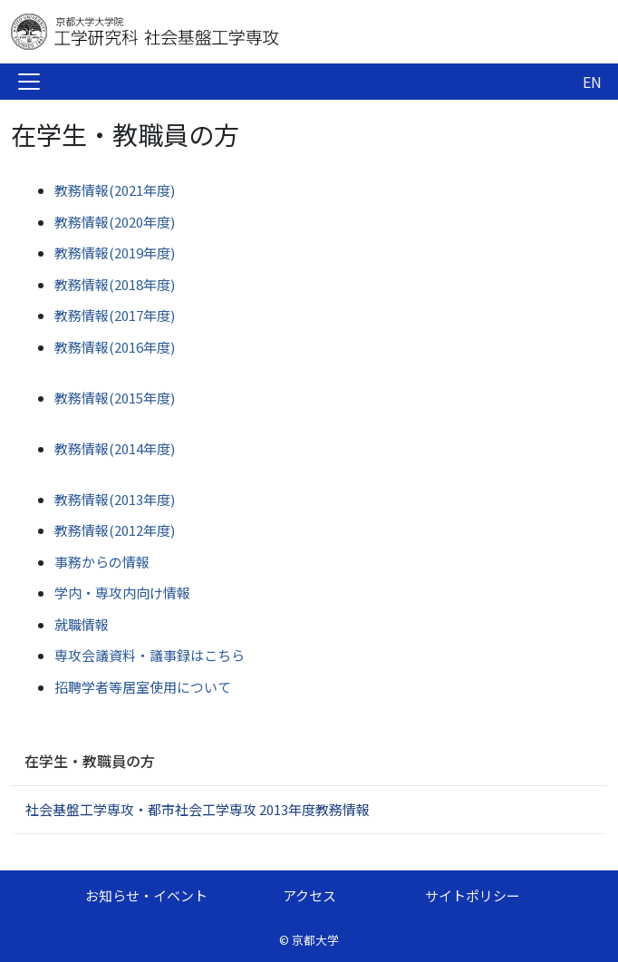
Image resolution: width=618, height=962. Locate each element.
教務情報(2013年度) (114, 499)
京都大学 (315, 939)
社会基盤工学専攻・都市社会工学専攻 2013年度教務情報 (197, 809)
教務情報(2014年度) (114, 448)
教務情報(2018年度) (114, 284)
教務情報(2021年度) (114, 189)
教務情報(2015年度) (114, 397)
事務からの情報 (102, 561)
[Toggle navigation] (29, 81)
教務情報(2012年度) (114, 529)
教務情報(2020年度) (114, 221)
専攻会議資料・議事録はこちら (149, 655)
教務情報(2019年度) (114, 252)
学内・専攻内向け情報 (122, 592)
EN (592, 81)
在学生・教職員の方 (89, 761)
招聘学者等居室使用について (142, 686)
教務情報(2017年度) (114, 315)
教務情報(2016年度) (114, 346)
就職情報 (81, 624)
